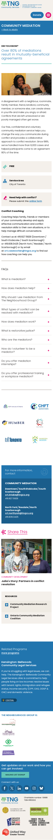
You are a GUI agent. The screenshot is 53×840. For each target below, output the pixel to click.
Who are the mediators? (17, 339)
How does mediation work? (18, 321)
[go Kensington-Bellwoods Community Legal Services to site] (8, 732)
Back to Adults (11, 29)
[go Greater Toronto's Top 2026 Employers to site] (14, 822)
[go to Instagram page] (34, 788)
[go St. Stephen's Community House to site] (8, 752)
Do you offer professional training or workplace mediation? (22, 374)
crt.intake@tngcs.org (17, 494)
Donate (37, 15)
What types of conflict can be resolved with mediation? (20, 311)
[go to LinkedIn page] (19, 788)
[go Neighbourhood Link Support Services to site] (8, 742)
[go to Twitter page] (12, 788)
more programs (10, 653)
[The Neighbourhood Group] (26, 4)
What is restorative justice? (18, 330)
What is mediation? (13, 279)
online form (35, 201)
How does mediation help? (18, 288)
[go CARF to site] (14, 810)
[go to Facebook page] (4, 788)
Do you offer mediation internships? (16, 362)
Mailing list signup (15, 774)
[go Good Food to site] (39, 812)
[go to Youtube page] (26, 788)
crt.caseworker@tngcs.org (20, 250)
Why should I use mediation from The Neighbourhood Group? (22, 298)
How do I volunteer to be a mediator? (18, 350)
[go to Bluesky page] (41, 788)
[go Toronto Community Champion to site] (39, 822)
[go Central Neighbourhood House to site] (8, 722)
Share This (17, 532)
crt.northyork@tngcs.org (19, 513)
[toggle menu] (48, 15)
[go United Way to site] (14, 832)
